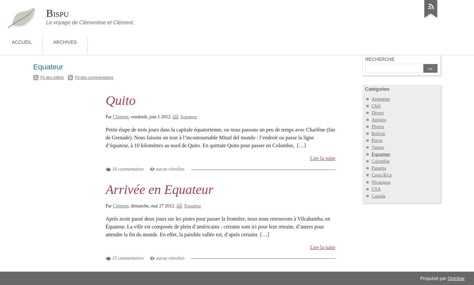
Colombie (381, 161)
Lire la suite (322, 158)
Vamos (378, 147)
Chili (376, 106)
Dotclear (456, 278)
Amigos (379, 119)
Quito (121, 100)
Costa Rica (382, 175)
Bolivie (378, 133)
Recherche (380, 59)
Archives (65, 42)
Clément (121, 116)
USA (376, 189)
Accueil (22, 42)
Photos (378, 126)
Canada (378, 196)
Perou (377, 140)
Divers (378, 112)
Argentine (381, 99)
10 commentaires (128, 169)
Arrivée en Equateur (159, 189)
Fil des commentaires (94, 77)
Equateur (188, 116)
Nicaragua (381, 182)
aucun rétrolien (170, 169)
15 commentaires (128, 258)
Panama (379, 168)
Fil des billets (52, 77)
